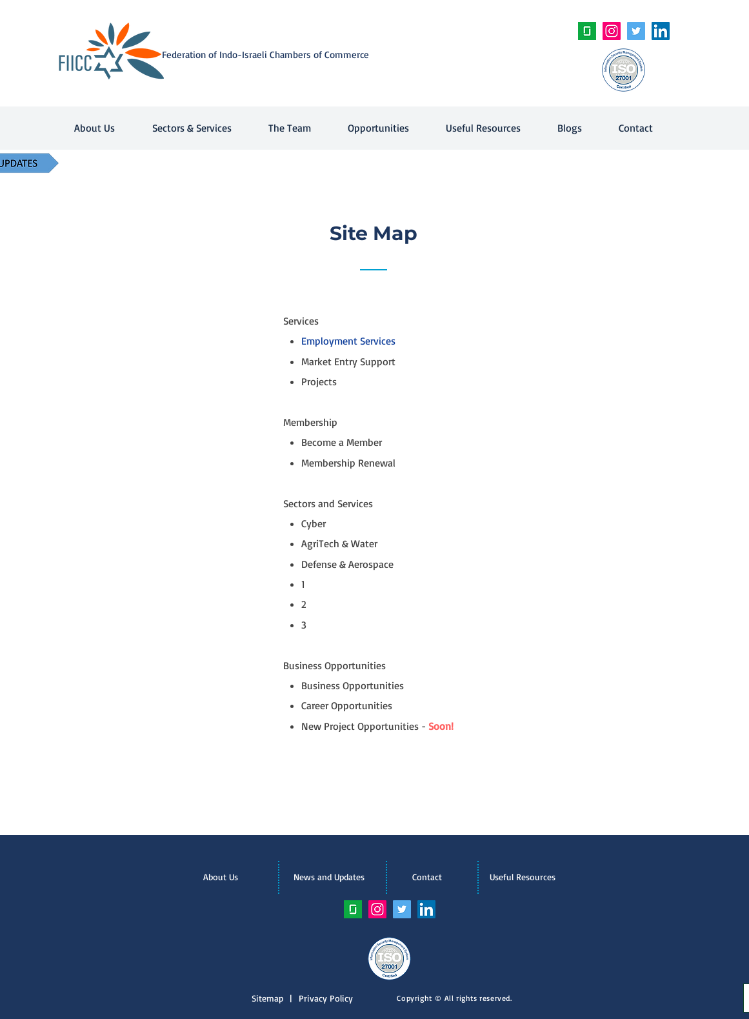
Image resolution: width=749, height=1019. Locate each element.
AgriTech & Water (339, 543)
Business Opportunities (334, 665)
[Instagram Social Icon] (612, 31)
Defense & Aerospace (347, 564)
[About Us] (220, 877)
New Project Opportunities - (377, 726)
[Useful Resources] (522, 877)
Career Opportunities (346, 705)
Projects (319, 381)
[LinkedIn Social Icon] (661, 31)
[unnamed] (587, 31)
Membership (310, 422)
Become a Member (341, 442)
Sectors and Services (328, 503)
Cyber (313, 523)
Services (301, 320)
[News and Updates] (329, 877)
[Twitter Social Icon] (636, 31)
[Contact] (427, 877)
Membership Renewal (348, 462)
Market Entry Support (348, 361)
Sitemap (271, 998)
